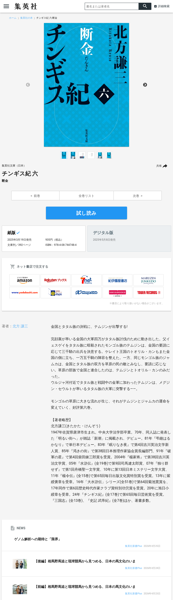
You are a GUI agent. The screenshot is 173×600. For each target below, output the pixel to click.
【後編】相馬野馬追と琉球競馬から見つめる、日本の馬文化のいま (85, 561)
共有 (159, 165)
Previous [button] (27, 84)
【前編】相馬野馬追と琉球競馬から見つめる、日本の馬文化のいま (85, 587)
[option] (86, 85)
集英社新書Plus (133, 546)
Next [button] (145, 84)
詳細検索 (164, 6)
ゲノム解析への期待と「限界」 (37, 539)
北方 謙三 (20, 326)
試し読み (86, 213)
